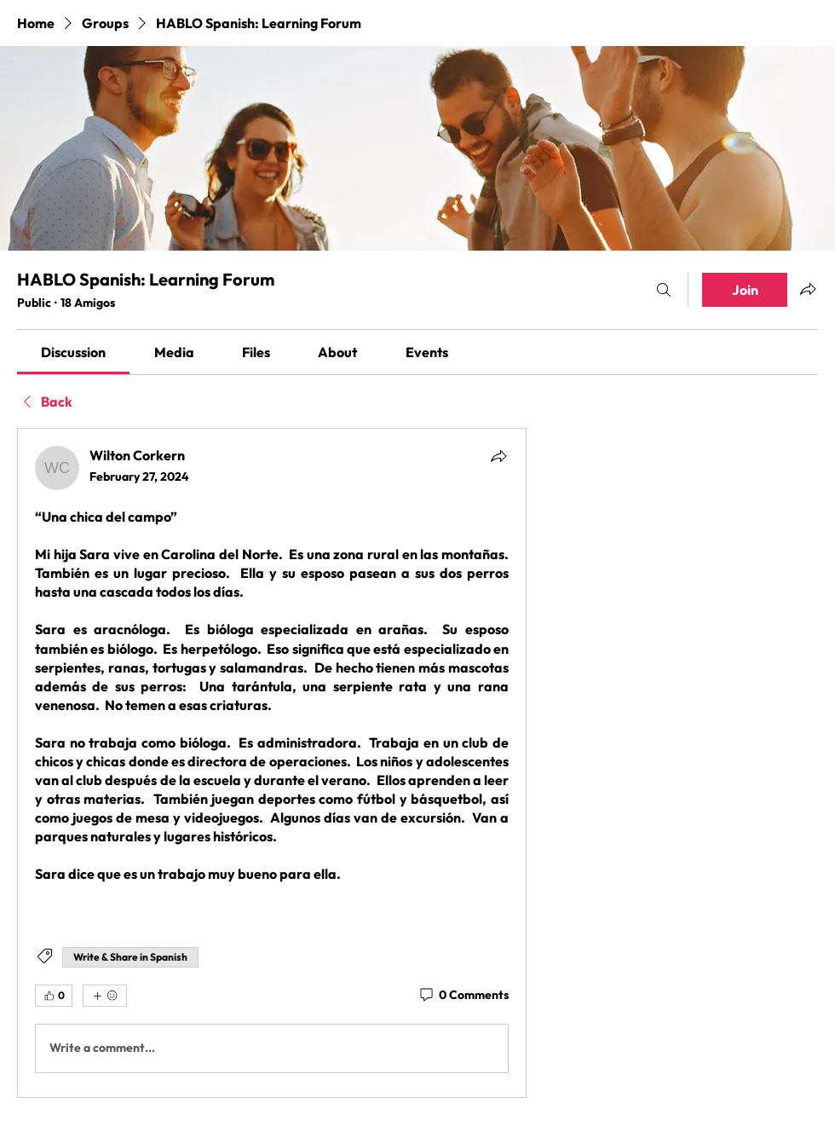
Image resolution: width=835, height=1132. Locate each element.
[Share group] (808, 289)
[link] (73, 352)
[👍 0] (53, 996)
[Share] (498, 456)
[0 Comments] (463, 995)
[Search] (664, 290)
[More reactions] (105, 996)
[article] (272, 763)
